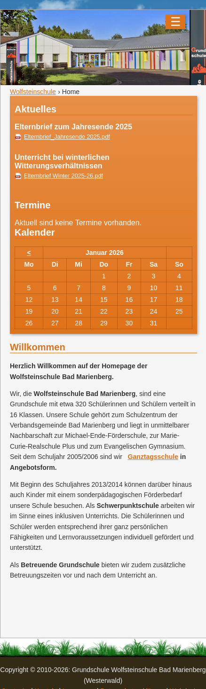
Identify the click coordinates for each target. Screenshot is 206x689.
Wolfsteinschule (33, 91)
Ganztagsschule (153, 456)
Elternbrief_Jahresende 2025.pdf (67, 137)
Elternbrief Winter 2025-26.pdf (63, 176)
